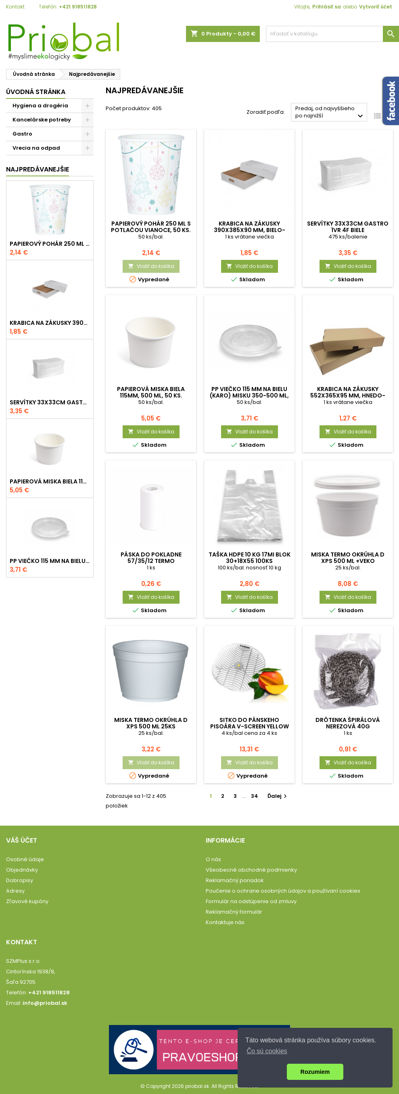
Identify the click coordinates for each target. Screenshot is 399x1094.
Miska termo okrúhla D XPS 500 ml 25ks (151, 723)
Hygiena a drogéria (40, 105)
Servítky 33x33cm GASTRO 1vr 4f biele (50, 402)
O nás (213, 859)
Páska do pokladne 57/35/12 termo (151, 557)
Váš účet (21, 840)
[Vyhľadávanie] (332, 34)
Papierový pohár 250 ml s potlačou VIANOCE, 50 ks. (50, 244)
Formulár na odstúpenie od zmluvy (251, 901)
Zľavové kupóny (27, 901)
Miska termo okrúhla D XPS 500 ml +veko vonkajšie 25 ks (347, 560)
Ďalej (278, 796)
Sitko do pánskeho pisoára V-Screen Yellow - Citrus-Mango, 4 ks (249, 726)
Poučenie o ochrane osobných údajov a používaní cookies (283, 891)
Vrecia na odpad (36, 148)
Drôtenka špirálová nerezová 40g (347, 723)
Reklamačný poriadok (235, 880)
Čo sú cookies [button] (267, 1051)
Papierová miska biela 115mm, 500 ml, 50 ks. (50, 481)
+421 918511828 (78, 6)
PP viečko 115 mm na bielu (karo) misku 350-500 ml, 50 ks (50, 561)
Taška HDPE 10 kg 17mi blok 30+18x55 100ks (249, 557)
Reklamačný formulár (234, 912)
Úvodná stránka (35, 91)
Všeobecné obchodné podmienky (251, 870)
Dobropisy (19, 880)
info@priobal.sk (45, 1003)
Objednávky (22, 870)
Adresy (15, 891)
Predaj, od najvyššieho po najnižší (330, 113)
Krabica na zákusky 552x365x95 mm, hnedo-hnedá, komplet (347, 395)
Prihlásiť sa (326, 6)
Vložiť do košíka (151, 266)
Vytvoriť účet (375, 6)
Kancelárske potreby (42, 119)
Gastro (22, 134)
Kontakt (15, 6)
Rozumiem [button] (315, 1072)
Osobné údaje (25, 859)
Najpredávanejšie (37, 169)
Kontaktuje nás (225, 922)
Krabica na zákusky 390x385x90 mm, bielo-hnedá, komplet (50, 323)
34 (254, 796)
